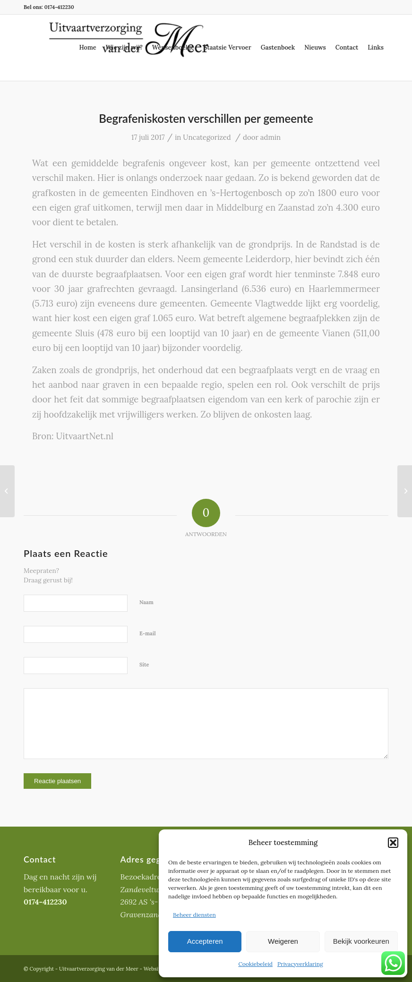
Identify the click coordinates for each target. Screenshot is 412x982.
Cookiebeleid (255, 963)
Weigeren (283, 941)
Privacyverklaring (300, 963)
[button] (393, 842)
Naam (146, 602)
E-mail (147, 633)
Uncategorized (207, 137)
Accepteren (205, 941)
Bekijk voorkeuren (361, 941)
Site (144, 664)
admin (270, 137)
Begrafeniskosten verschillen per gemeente (206, 118)
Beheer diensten (194, 914)
